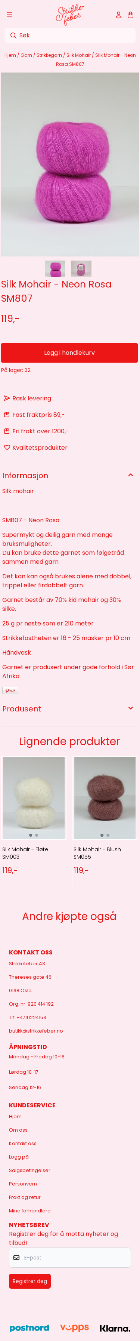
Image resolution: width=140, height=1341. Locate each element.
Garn (27, 55)
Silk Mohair (79, 55)
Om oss (18, 1130)
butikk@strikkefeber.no (36, 1031)
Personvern (23, 1184)
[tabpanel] (33, 827)
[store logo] (70, 15)
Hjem (10, 55)
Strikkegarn (50, 55)
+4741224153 (31, 1017)
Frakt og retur (25, 1197)
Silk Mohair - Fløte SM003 (25, 853)
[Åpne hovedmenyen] (9, 15)
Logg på (19, 1157)
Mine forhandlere (30, 1211)
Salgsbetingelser (29, 1170)
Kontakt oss (23, 1143)
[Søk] (70, 35)
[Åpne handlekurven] (130, 15)
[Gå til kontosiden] (118, 15)
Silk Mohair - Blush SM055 (97, 853)
